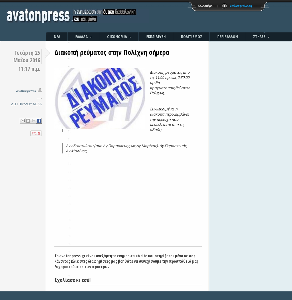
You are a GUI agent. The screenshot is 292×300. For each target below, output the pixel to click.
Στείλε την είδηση (241, 6)
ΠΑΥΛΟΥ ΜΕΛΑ (30, 104)
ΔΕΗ (14, 104)
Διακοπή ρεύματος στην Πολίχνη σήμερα (111, 52)
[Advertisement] (208, 17)
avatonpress (26, 90)
